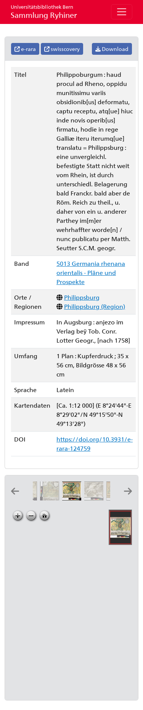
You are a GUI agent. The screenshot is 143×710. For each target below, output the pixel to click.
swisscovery (62, 48)
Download (112, 48)
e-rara (25, 48)
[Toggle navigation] (121, 11)
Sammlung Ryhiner (44, 11)
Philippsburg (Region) (94, 306)
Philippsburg (82, 297)
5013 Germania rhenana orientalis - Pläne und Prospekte (90, 272)
